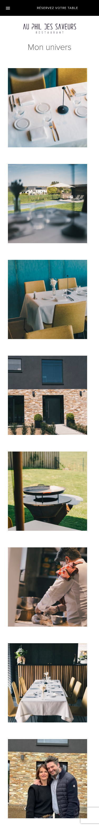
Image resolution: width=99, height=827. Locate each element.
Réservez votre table (57, 8)
